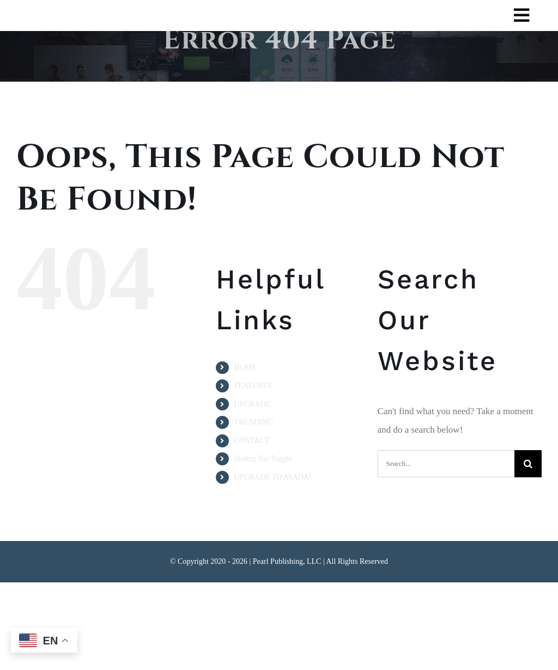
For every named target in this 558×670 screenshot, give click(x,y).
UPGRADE (252, 404)
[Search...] (446, 463)
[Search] (528, 463)
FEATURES (253, 386)
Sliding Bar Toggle (263, 458)
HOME (245, 368)
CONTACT (252, 441)
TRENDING (254, 422)
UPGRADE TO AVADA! (273, 477)
